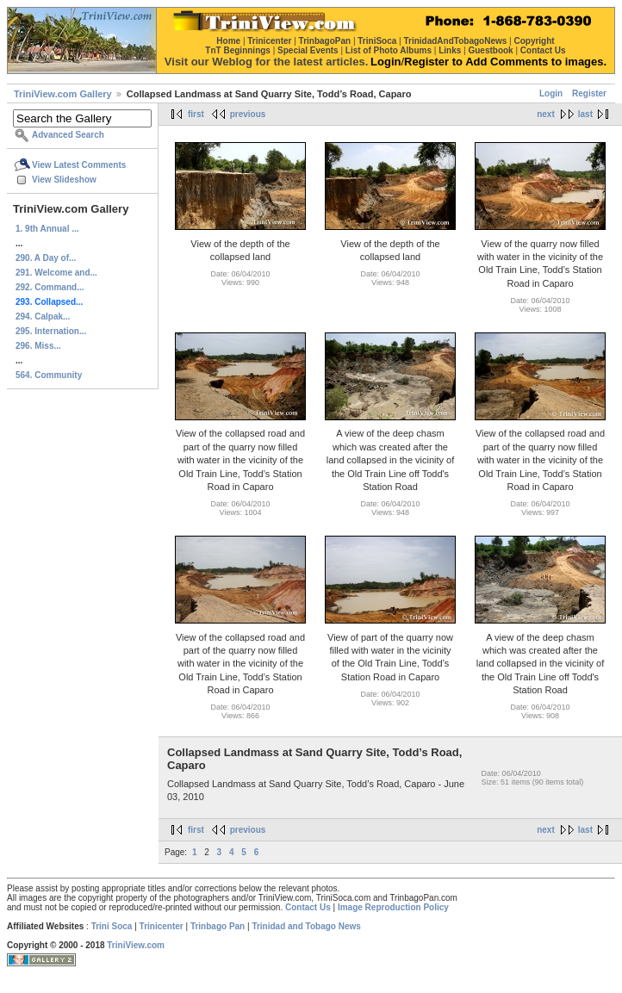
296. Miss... (38, 346)
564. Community (49, 375)
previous (248, 114)
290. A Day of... (46, 258)
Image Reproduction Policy (393, 907)
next (546, 114)
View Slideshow (64, 179)
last (585, 114)
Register (589, 93)
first (196, 114)
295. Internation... (51, 331)
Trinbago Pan (217, 926)
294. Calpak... (43, 316)
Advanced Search (68, 135)
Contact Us (308, 907)
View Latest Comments (79, 165)
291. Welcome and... (56, 272)
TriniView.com (136, 945)
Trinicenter (161, 926)
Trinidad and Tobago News (306, 926)
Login (551, 93)
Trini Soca (112, 926)
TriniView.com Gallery (63, 94)
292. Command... (50, 287)
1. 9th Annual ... (47, 228)
